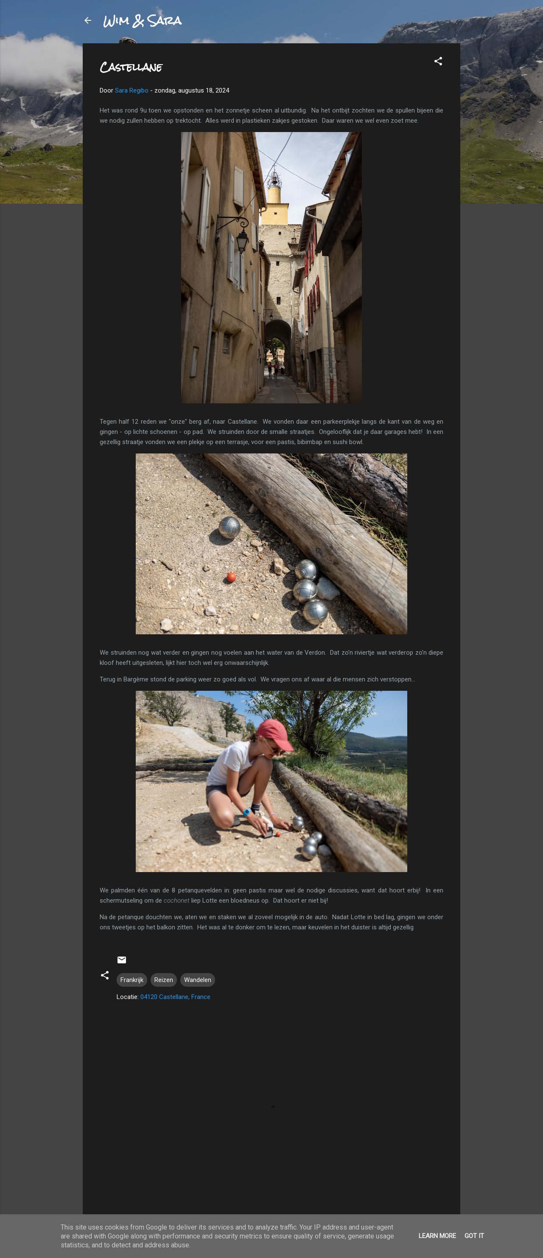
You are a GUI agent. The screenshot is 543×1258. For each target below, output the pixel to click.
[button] (438, 62)
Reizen (163, 980)
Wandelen (197, 980)
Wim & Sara (142, 20)
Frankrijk (131, 980)
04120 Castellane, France (175, 997)
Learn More (437, 1236)
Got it (474, 1236)
